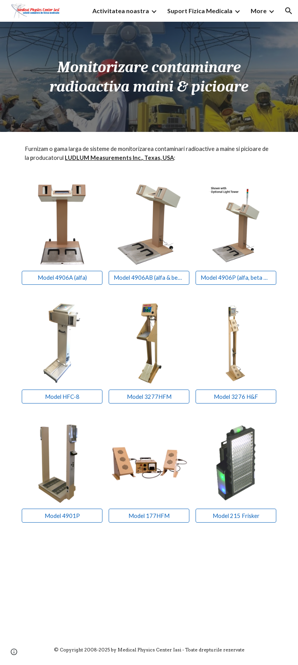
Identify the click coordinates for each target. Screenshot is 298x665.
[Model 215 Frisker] (235, 516)
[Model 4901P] (62, 516)
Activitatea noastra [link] (120, 10)
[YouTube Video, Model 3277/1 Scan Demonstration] (214, 583)
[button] (288, 11)
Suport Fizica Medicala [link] (199, 10)
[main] (149, 76)
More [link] (259, 10)
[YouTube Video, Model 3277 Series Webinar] (84, 583)
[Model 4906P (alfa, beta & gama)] (235, 278)
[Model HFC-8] (62, 396)
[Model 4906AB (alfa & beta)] (149, 278)
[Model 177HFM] (149, 516)
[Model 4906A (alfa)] (62, 278)
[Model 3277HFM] (149, 396)
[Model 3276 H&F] (235, 396)
